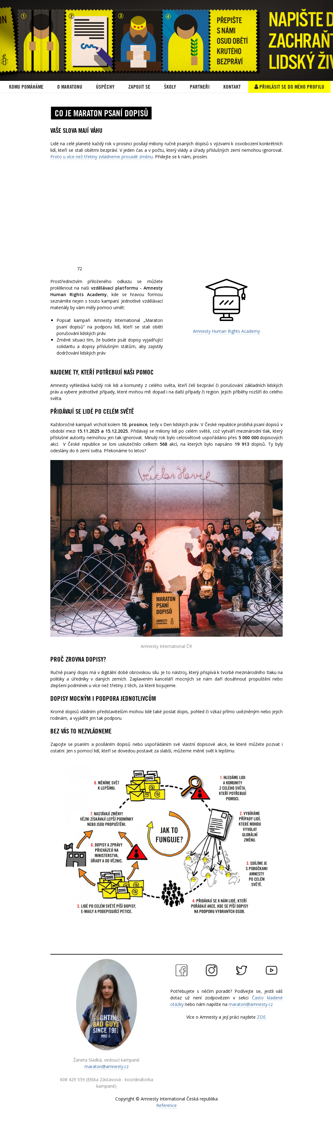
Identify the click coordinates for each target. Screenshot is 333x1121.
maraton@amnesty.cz (106, 1066)
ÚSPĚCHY (105, 86)
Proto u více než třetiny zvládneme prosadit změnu (101, 157)
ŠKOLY (170, 86)
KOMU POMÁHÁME (26, 86)
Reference (166, 1105)
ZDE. (262, 1017)
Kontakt (232, 86)
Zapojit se (139, 86)
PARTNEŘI (200, 86)
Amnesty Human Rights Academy (226, 331)
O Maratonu (69, 86)
